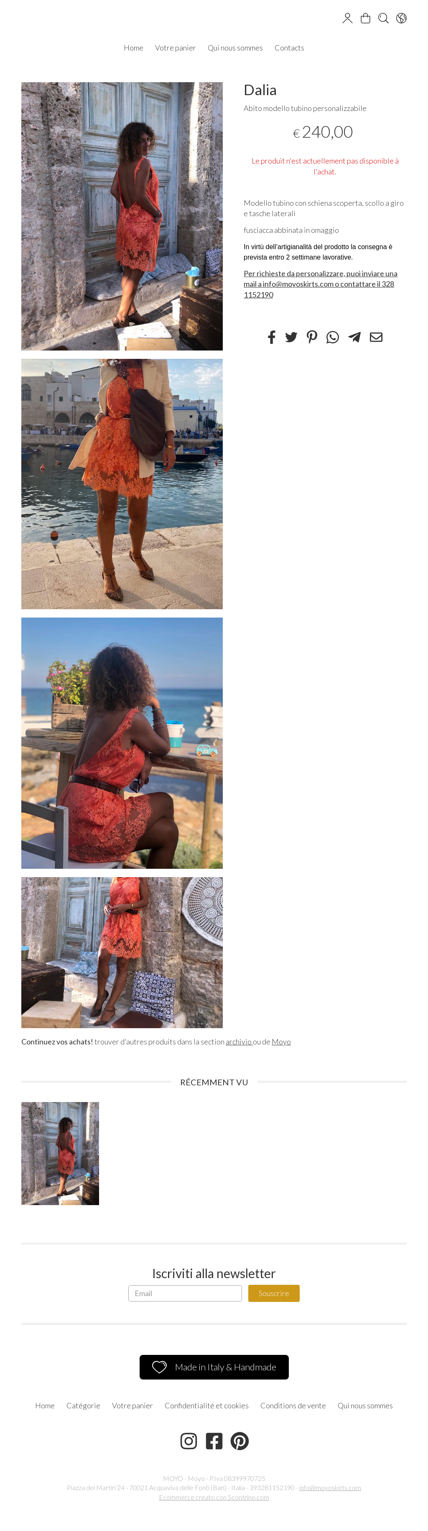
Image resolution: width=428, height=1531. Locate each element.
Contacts (289, 47)
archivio (239, 1041)
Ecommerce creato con (214, 1497)
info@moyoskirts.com (330, 1487)
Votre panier (175, 47)
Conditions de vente (293, 1405)
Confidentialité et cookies (207, 1405)
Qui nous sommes (235, 47)
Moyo (281, 1041)
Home (133, 47)
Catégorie (83, 1405)
